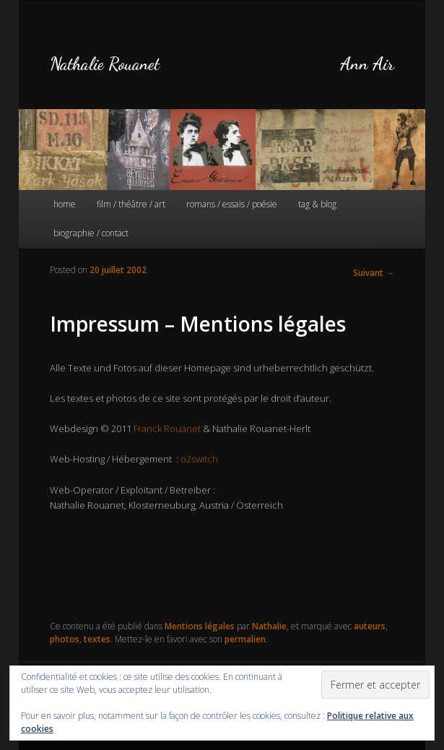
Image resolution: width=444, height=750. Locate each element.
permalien (245, 639)
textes (97, 639)
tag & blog (317, 204)
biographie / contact (91, 233)
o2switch (199, 458)
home (64, 204)
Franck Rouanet (167, 428)
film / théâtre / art (131, 204)
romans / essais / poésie (231, 204)
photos (64, 639)
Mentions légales (200, 626)
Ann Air (367, 63)
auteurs (370, 626)
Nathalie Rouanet (105, 63)
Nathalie (269, 626)
